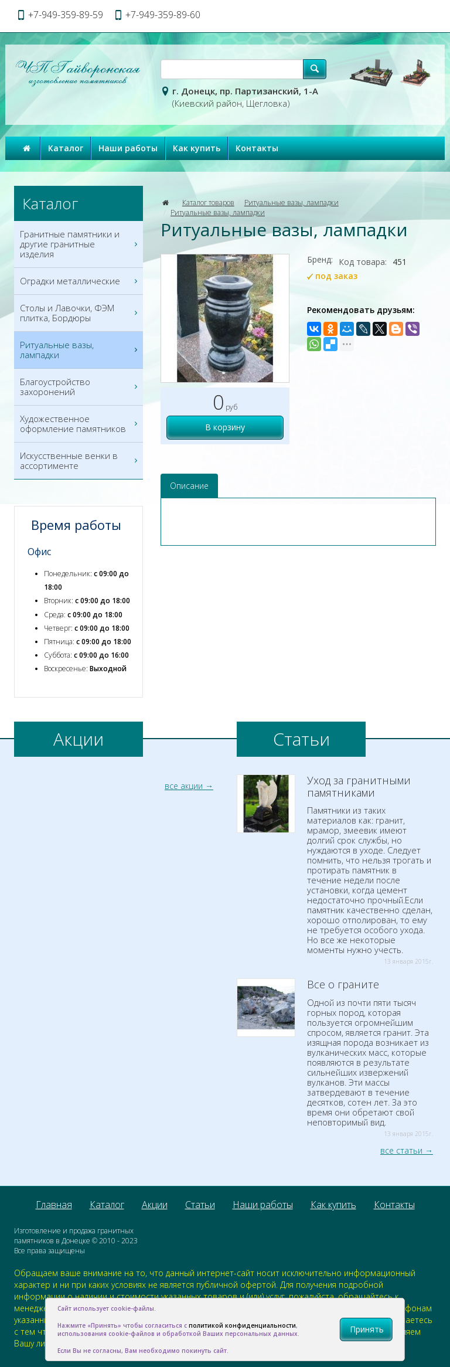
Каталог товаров (208, 203)
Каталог (65, 148)
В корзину (225, 427)
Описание (189, 485)
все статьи (401, 1150)
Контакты (257, 148)
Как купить (196, 148)
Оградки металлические (80, 281)
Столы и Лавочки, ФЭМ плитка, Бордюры (80, 313)
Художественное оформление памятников (80, 424)
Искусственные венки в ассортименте (80, 461)
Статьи (200, 1204)
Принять (367, 1329)
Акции (155, 1204)
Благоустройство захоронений (80, 387)
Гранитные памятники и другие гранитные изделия (80, 244)
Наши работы (128, 148)
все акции (184, 785)
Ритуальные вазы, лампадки (291, 203)
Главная (54, 1204)
